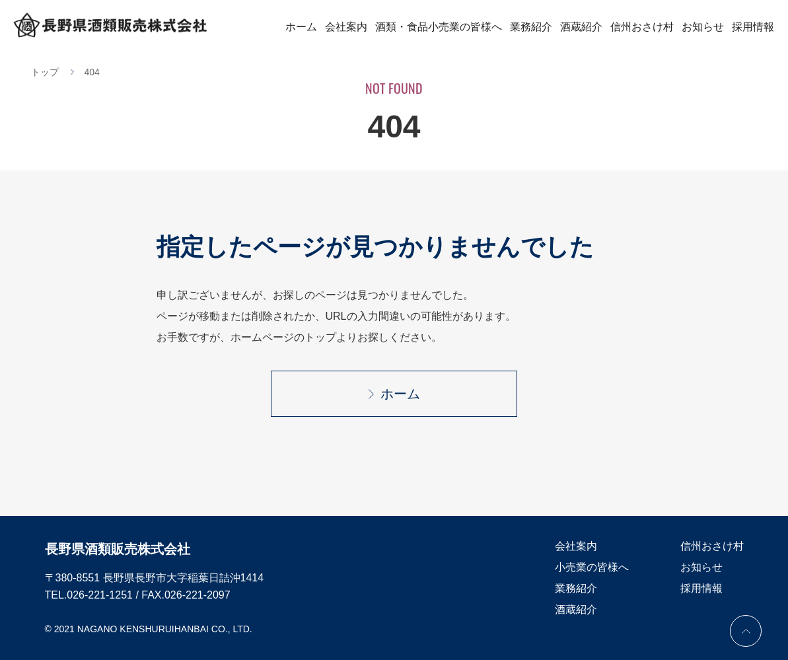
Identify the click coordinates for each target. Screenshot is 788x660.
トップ (45, 72)
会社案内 (346, 26)
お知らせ (703, 26)
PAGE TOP (746, 631)
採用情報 (753, 26)
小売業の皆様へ (592, 567)
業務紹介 (531, 26)
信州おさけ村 (642, 26)
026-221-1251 (100, 595)
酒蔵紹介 (581, 26)
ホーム (301, 26)
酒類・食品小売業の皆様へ (438, 26)
